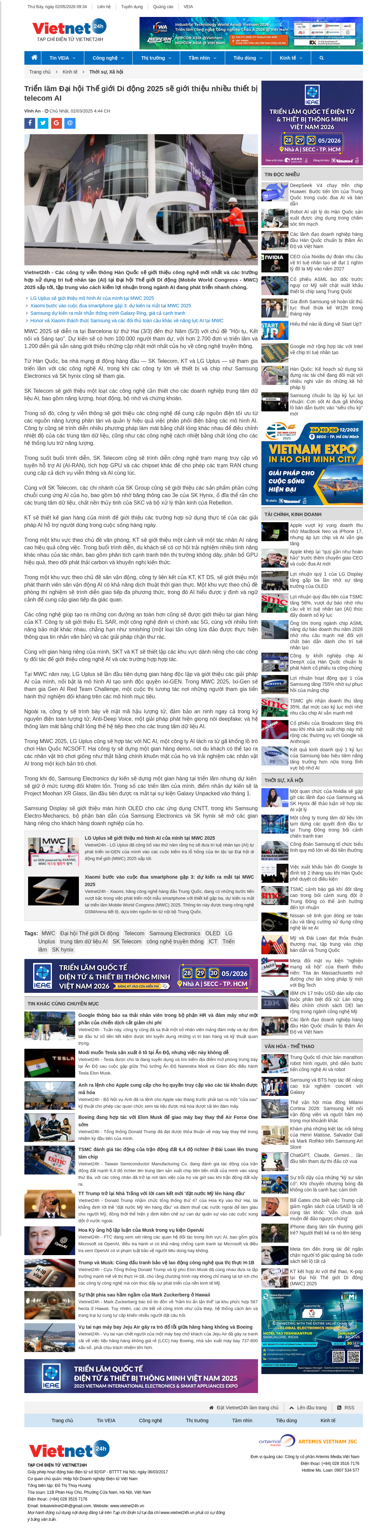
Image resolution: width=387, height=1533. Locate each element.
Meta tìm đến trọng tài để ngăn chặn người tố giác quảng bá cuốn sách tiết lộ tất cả (326, 1255)
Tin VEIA (63, 58)
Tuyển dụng (132, 6)
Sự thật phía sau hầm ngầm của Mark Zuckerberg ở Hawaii (144, 1294)
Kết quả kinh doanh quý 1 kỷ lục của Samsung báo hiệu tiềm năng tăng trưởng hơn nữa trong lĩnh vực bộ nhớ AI (326, 759)
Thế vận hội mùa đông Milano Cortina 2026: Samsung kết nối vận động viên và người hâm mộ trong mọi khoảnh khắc (326, 1111)
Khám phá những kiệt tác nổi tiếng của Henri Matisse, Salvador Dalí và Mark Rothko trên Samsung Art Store (326, 1138)
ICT (213, 941)
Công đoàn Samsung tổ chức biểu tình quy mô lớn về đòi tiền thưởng (326, 847)
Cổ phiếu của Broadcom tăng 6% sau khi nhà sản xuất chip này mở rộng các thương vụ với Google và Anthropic (326, 732)
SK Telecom (127, 941)
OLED (213, 933)
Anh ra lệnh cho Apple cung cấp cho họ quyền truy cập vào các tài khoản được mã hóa (168, 1088)
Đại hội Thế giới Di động (89, 933)
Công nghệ (108, 58)
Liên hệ (104, 6)
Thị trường (156, 58)
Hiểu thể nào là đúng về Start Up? (326, 324)
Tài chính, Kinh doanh (293, 514)
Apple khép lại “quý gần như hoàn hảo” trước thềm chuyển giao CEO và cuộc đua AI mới (326, 558)
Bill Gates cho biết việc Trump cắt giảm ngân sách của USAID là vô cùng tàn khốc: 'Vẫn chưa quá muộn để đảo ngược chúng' (326, 1209)
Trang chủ (40, 72)
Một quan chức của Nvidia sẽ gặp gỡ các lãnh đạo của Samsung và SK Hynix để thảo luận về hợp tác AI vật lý (326, 800)
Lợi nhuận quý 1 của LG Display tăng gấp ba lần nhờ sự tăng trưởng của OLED (326, 580)
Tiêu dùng (248, 58)
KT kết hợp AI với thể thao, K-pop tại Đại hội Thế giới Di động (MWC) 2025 (326, 1277)
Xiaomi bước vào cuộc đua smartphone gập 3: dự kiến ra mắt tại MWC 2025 (110, 305)
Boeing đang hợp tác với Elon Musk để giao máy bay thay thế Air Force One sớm (168, 1121)
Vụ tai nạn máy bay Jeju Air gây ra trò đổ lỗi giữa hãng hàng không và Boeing (166, 1327)
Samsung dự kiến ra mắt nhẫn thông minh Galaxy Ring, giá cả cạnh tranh (108, 313)
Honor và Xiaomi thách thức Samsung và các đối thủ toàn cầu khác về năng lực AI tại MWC (126, 320)
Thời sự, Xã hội (284, 780)
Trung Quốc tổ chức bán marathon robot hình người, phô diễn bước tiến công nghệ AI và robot (326, 1063)
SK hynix (62, 950)
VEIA (188, 6)
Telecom (134, 933)
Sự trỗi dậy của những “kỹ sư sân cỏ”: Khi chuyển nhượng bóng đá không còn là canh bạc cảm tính (326, 1183)
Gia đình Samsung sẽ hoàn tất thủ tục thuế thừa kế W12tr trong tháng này (326, 307)
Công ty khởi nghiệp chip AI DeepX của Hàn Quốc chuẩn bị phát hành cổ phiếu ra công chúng (326, 662)
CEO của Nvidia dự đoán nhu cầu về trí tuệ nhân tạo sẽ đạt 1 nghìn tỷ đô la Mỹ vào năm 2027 (326, 262)
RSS (349, 1407)
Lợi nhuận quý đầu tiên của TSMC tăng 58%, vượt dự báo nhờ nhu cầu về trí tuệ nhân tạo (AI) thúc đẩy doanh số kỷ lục (326, 606)
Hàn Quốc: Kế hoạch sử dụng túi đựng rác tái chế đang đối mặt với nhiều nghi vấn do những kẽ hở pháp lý (326, 378)
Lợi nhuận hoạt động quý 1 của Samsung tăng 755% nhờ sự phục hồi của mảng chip (326, 684)
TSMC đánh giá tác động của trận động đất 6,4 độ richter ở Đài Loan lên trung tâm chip (168, 1153)
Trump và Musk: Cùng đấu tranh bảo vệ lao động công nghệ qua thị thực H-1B (167, 1262)
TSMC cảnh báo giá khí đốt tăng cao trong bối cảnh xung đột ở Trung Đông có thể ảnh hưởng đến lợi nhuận (326, 898)
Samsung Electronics (175, 933)
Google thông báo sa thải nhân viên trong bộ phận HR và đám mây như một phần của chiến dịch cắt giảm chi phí (168, 1019)
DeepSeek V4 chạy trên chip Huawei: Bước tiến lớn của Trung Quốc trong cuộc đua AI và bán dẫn (326, 194)
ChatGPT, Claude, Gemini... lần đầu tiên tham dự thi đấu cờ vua (326, 1158)
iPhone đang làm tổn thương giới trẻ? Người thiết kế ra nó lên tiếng (326, 1229)
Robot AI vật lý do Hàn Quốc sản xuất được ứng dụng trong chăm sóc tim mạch (326, 218)
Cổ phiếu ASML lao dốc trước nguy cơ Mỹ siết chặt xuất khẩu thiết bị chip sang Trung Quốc (326, 285)
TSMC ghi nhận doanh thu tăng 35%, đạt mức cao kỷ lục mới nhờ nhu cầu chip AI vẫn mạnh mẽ (326, 707)
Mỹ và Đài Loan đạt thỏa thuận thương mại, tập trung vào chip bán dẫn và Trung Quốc (326, 944)
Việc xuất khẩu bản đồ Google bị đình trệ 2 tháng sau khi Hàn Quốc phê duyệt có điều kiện (326, 873)
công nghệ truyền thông (175, 941)
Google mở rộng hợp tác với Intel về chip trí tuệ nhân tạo (326, 349)
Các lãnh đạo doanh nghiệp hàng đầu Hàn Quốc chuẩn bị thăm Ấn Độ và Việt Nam (326, 240)
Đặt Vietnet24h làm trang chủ (248, 1407)
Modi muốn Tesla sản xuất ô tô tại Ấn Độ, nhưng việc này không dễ (154, 1052)
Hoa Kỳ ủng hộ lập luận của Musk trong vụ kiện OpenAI (141, 1230)
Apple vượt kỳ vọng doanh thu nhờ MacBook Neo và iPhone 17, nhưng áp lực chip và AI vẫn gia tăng (326, 534)
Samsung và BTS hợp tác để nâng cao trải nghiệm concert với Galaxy (326, 1086)
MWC (48, 933)
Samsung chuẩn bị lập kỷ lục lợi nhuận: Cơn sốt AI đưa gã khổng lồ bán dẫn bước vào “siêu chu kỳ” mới (326, 404)
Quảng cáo (163, 6)
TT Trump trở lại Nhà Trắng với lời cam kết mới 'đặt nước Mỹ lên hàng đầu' (162, 1193)
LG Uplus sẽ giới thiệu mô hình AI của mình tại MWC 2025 (92, 298)
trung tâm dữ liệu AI (84, 941)
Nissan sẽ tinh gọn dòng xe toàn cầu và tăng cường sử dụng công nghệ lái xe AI (326, 922)
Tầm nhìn (202, 58)
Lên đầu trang (312, 1407)
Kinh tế (291, 58)
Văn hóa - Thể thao (290, 1046)
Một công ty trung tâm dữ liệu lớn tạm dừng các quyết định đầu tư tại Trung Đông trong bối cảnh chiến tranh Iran (326, 827)
